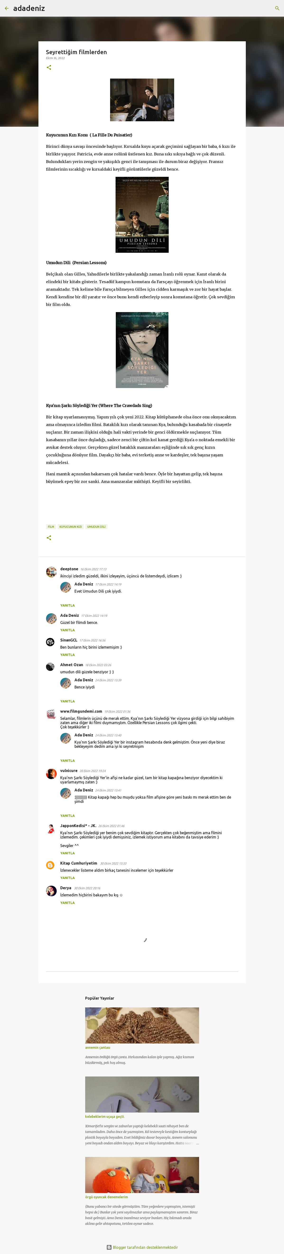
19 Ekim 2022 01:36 (117, 711)
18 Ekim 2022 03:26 (98, 665)
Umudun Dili (96, 526)
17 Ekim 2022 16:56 (92, 640)
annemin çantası (97, 1047)
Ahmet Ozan (71, 665)
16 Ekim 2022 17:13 (93, 569)
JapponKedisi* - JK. (78, 826)
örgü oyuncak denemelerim (106, 1197)
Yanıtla (67, 605)
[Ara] (51, 8)
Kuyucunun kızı (71, 526)
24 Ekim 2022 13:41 (108, 790)
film (51, 526)
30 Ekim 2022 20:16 (87, 888)
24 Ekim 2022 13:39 (108, 680)
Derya (66, 888)
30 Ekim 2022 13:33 (113, 863)
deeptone (69, 569)
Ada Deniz (83, 584)
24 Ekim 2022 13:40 (108, 735)
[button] (49, 68)
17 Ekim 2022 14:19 (108, 584)
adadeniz (29, 8)
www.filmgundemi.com (81, 711)
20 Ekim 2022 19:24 (92, 770)
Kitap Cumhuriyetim (79, 863)
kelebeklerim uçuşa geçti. (105, 1116)
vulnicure (69, 770)
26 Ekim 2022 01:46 (111, 826)
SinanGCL (68, 640)
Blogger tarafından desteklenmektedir (142, 1247)
